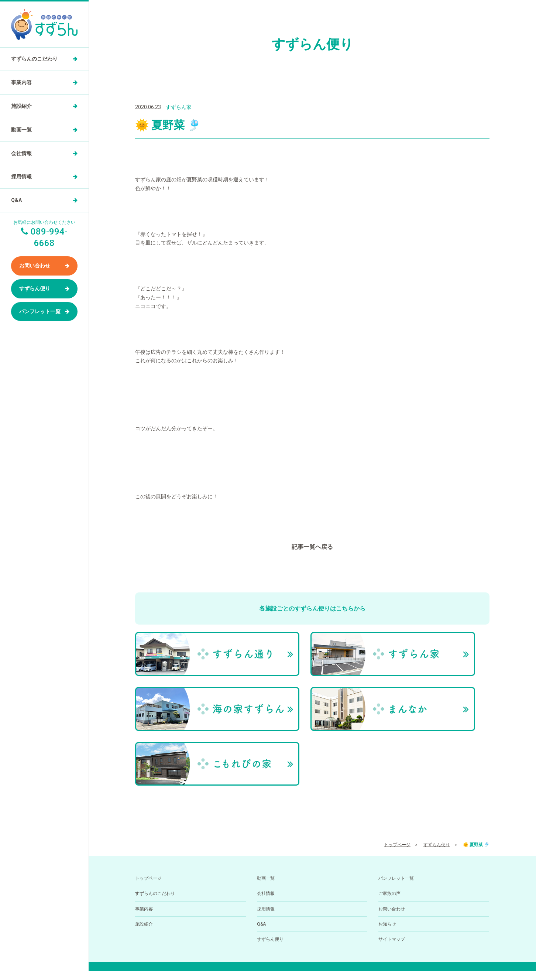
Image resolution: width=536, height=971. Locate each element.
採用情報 (21, 177)
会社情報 (21, 153)
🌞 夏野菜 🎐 (476, 761)
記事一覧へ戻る (312, 546)
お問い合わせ (34, 266)
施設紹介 (21, 106)
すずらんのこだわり (34, 59)
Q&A (16, 200)
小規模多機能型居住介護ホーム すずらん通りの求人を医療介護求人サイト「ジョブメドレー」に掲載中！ (312, 952)
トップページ (397, 761)
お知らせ (387, 840)
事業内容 (21, 82)
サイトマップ (391, 855)
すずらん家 (179, 107)
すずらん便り (34, 288)
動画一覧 (21, 130)
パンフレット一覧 (40, 311)
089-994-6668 (296, 928)
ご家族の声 (389, 810)
